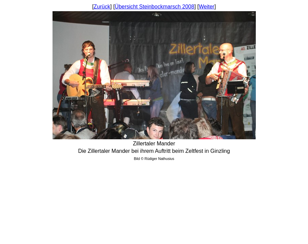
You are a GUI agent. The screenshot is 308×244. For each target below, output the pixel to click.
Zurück (102, 6)
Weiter (206, 6)
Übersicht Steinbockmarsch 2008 (154, 6)
